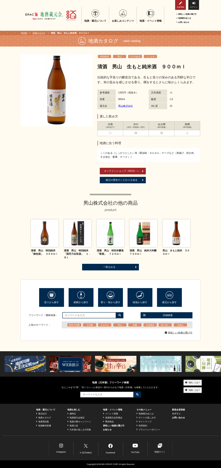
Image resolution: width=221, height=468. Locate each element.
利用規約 (141, 425)
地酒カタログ (39, 33)
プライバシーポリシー (148, 429)
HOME (24, 33)
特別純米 (104, 56)
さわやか (104, 325)
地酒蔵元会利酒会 (112, 417)
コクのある (135, 56)
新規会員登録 (178, 409)
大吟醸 (89, 325)
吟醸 (135, 325)
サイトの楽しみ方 (146, 417)
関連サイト (160, 448)
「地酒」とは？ (192, 390)
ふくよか (150, 56)
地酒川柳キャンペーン (79, 421)
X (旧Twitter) (86, 448)
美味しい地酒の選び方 (186, 14)
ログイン (193, 5)
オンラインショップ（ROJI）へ (123, 171)
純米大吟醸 (74, 325)
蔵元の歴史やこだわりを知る (124, 180)
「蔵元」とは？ (192, 382)
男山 (119, 56)
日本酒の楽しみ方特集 (79, 429)
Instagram (61, 448)
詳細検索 (158, 315)
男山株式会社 (125, 106)
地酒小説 (72, 425)
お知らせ (107, 429)
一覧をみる (120, 267)
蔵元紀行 (41, 413)
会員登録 (180, 5)
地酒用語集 (42, 421)
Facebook (110, 448)
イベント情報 (110, 413)
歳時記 (71, 413)
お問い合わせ (182, 22)
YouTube (135, 448)
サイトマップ (143, 421)
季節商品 (108, 421)
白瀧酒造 (150, 325)
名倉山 (180, 325)
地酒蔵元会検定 (76, 417)
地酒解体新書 (43, 425)
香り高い (165, 325)
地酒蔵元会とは (183, 18)
